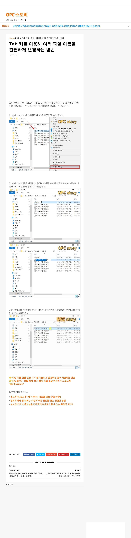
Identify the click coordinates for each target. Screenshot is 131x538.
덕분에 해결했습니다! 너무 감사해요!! (102, 215)
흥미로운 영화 (94, 117)
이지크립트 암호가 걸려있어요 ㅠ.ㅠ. (102, 250)
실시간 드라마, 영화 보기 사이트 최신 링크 (104, 80)
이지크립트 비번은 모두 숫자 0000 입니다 (104, 224)
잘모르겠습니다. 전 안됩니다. (99, 254)
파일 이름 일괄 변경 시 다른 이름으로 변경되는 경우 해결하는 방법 (43, 373)
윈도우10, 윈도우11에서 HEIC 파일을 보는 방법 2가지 (36, 392)
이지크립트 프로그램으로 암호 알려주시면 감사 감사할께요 (105, 230)
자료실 (92, 101)
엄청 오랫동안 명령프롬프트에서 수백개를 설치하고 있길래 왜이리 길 (105, 239)
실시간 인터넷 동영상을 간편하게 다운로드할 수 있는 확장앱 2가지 (42, 399)
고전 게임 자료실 (95, 109)
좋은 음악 (93, 113)
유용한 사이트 (94, 105)
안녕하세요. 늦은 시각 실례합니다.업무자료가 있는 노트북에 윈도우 (104, 244)
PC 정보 (19, 38)
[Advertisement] (44, 76)
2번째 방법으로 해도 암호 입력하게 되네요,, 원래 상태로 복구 (105, 234)
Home (5, 26)
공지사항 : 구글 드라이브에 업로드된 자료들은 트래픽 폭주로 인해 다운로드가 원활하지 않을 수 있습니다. (56, 26)
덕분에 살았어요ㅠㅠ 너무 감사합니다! (102, 220)
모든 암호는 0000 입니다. (98, 247)
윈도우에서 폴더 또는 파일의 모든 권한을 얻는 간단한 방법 (38, 395)
